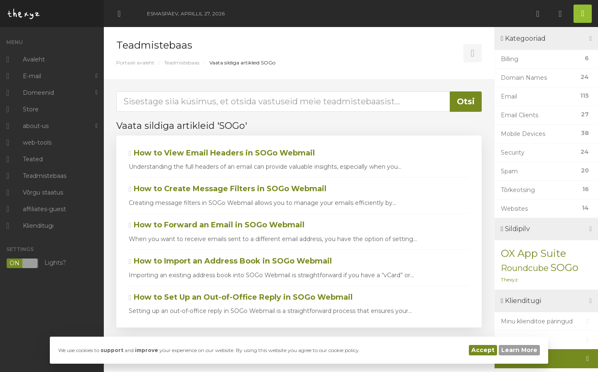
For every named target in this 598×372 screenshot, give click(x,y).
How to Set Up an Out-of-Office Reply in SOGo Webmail (241, 297)
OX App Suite (533, 253)
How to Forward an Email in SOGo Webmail (216, 224)
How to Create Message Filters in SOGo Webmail (227, 188)
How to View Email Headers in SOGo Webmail (222, 153)
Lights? (36, 263)
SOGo (564, 267)
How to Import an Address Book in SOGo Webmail (230, 261)
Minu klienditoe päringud (546, 321)
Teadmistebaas (181, 62)
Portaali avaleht (135, 62)
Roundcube (525, 268)
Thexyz (509, 279)
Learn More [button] (519, 350)
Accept (483, 350)
